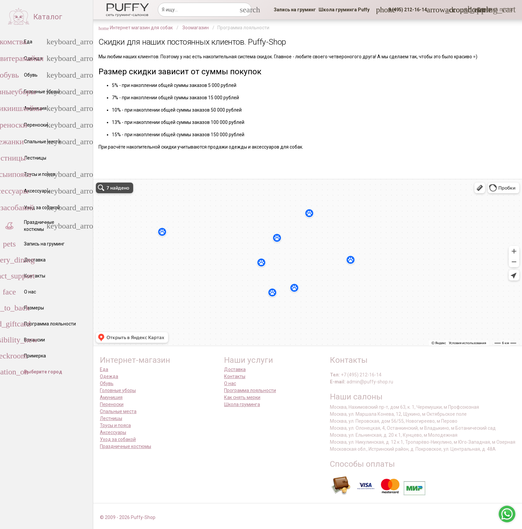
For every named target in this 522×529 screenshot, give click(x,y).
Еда (104, 369)
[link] (294, 9)
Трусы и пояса (115, 425)
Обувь (107, 383)
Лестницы (111, 418)
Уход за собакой (118, 439)
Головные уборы (118, 390)
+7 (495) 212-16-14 (361, 374)
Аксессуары (113, 432)
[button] (405, 10)
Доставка (235, 369)
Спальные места (118, 411)
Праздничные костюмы (125, 446)
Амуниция (111, 397)
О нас (230, 383)
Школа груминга (242, 404)
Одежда (109, 376)
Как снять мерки (242, 397)
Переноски (112, 404)
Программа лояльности (250, 390)
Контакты (234, 376)
